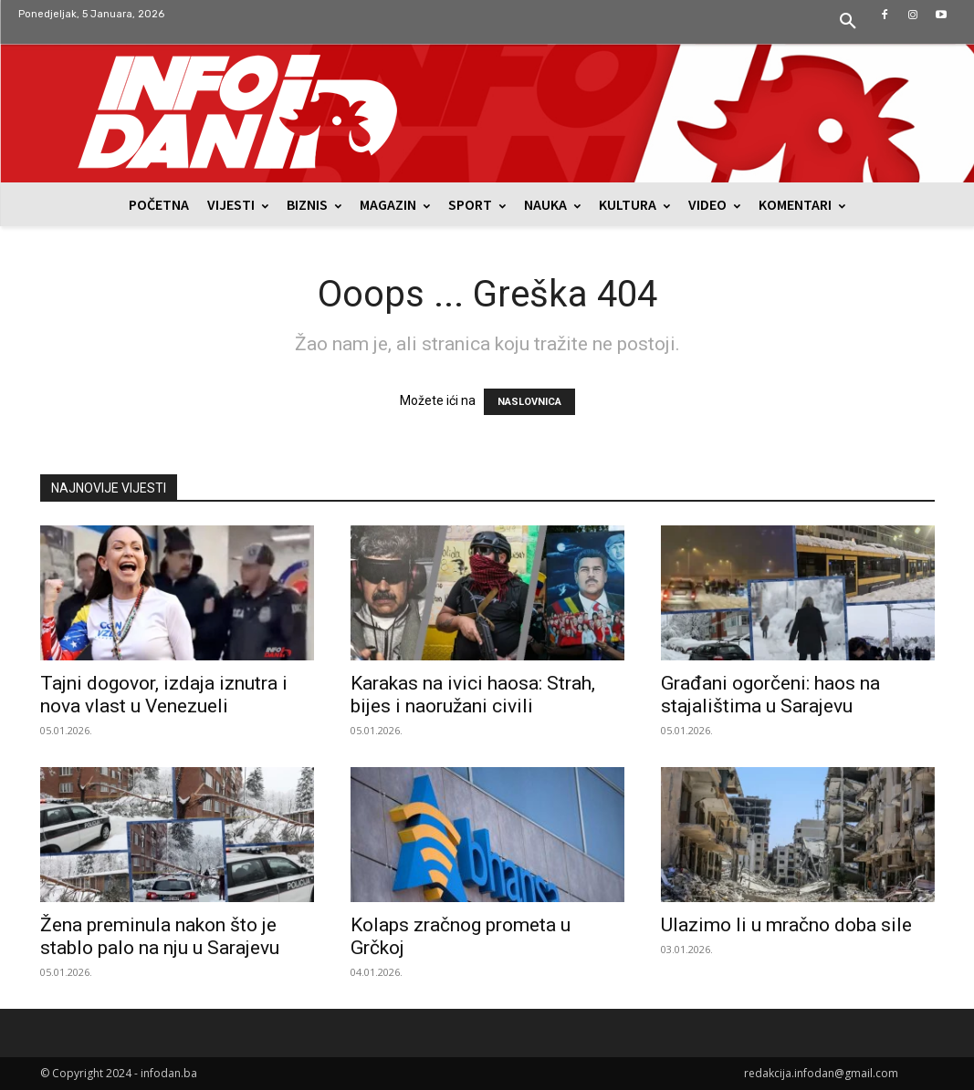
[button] (848, 22)
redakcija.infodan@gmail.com (821, 1073)
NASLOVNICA (529, 402)
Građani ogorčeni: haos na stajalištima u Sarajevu (770, 694)
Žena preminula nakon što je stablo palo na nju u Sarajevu (159, 936)
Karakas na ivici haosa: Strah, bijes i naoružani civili (473, 694)
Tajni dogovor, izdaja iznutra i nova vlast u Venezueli (164, 694)
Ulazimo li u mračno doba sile (786, 925)
